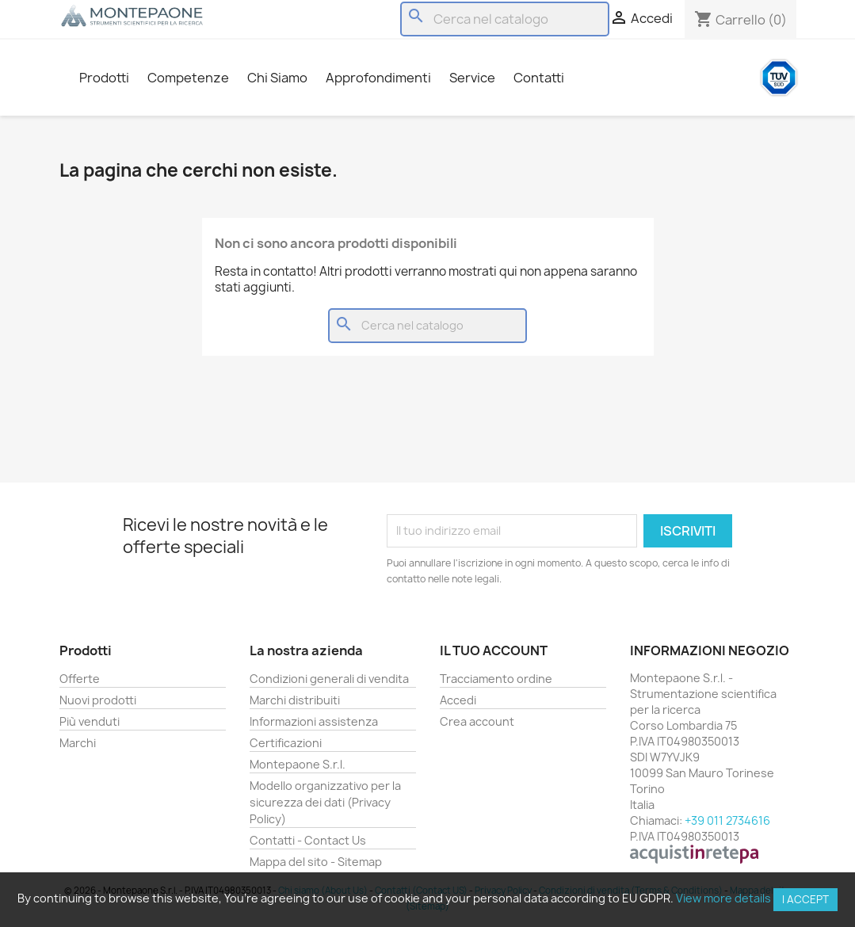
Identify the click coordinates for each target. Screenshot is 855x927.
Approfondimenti (378, 77)
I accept (805, 899)
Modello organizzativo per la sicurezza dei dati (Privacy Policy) (325, 802)
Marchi (77, 742)
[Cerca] (504, 19)
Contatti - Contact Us (308, 840)
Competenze (188, 77)
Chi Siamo (277, 77)
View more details (723, 898)
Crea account (477, 721)
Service (472, 77)
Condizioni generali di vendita (329, 678)
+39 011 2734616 (727, 820)
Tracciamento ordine (496, 678)
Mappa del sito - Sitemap (316, 861)
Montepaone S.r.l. (297, 764)
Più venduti (89, 721)
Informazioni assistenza (314, 721)
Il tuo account (494, 650)
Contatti (538, 77)
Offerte (79, 678)
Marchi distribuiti (295, 700)
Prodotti (104, 77)
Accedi (458, 700)
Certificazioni (286, 742)
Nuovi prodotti (97, 700)
